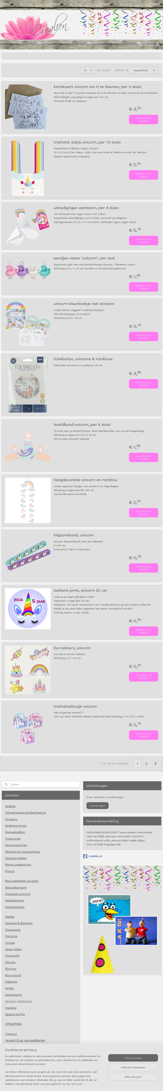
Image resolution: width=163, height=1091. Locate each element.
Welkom (10, 806)
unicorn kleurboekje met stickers (84, 303)
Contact (11, 1034)
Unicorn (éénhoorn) (18, 1001)
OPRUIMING (13, 1024)
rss (71, 1083)
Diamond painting (17, 894)
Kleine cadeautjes (18, 864)
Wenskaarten (14, 900)
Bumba (10, 917)
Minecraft (12, 955)
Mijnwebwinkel (125, 1083)
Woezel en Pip (15, 1014)
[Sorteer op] (144, 70)
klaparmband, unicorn (74, 535)
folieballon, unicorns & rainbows (83, 359)
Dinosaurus (13, 930)
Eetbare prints (16, 825)
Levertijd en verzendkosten (25, 1040)
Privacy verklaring (18, 1053)
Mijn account (149, 44)
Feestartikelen (16, 858)
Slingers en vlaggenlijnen (22, 852)
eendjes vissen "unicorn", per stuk (84, 258)
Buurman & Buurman (19, 923)
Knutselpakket (15, 832)
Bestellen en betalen (143, 119)
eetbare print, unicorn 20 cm (80, 590)
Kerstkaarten (15, 907)
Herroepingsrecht (18, 1066)
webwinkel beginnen (87, 1083)
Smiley (9, 988)
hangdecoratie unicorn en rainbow (85, 480)
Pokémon (11, 982)
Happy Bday (13, 949)
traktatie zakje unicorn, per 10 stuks (87, 142)
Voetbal (10, 1008)
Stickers (11, 819)
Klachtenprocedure (19, 1060)
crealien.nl (92, 856)
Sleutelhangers (16, 887)
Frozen (10, 943)
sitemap (62, 1083)
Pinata (10, 871)
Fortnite (11, 936)
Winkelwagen (97, 805)
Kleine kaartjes (16, 845)
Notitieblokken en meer (22, 881)
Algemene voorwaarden (22, 1047)
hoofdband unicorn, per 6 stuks (82, 424)
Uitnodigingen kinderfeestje (25, 812)
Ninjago (10, 969)
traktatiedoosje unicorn (75, 706)
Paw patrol (13, 975)
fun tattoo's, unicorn (72, 647)
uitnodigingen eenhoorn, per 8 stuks (86, 208)
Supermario (13, 995)
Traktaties (13, 839)
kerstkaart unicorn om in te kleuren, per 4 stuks (97, 86)
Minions (10, 962)
